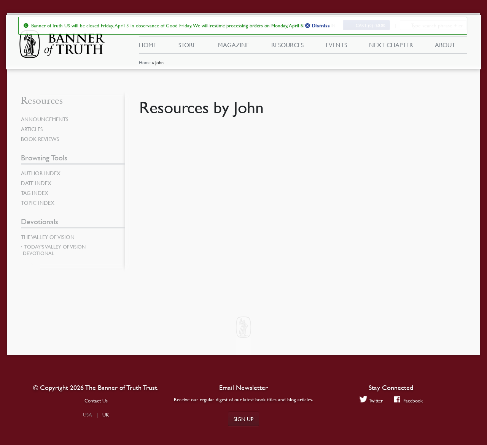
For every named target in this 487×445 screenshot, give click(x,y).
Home (145, 62)
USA (87, 415)
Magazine (233, 45)
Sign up (243, 418)
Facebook (408, 400)
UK (105, 415)
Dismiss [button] (321, 26)
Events (336, 45)
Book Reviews (40, 139)
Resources (287, 45)
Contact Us (96, 400)
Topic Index (37, 203)
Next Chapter (391, 45)
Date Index (36, 183)
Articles (32, 129)
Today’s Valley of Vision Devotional (54, 250)
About (445, 45)
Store (187, 45)
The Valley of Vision (48, 237)
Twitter (371, 400)
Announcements (44, 119)
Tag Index (34, 193)
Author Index (40, 173)
